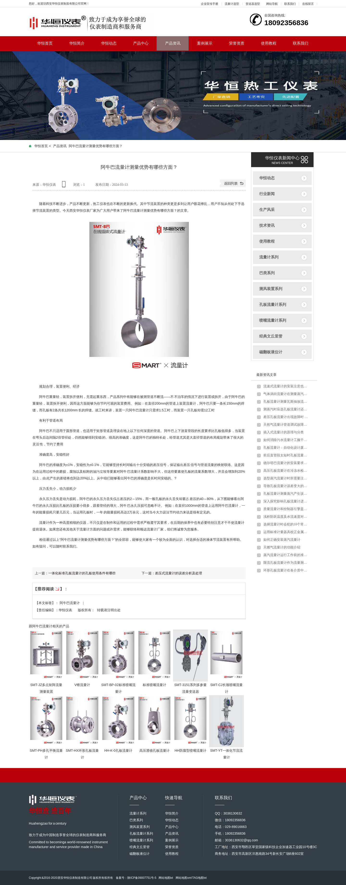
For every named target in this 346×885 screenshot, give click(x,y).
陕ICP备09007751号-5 (141, 877)
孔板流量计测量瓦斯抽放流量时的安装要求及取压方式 (286, 401)
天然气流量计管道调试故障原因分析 (286, 424)
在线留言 (308, 4)
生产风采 (267, 210)
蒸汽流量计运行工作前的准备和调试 (286, 555)
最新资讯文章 (266, 375)
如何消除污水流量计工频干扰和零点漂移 (286, 440)
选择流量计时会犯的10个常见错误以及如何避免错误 (286, 524)
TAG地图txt (199, 877)
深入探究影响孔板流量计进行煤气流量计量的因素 (286, 501)
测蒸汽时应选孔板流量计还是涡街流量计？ (286, 409)
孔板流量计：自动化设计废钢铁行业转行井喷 (286, 447)
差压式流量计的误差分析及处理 (178, 573)
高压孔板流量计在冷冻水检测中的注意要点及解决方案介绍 (286, 470)
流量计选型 (232, 4)
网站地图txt (166, 877)
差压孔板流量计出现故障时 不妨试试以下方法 (286, 417)
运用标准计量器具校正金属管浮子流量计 (286, 532)
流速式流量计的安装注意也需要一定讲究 (286, 386)
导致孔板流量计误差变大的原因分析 (286, 486)
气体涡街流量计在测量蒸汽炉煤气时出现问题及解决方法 (286, 394)
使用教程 (273, 43)
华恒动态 (113, 43)
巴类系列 (267, 273)
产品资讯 (172, 43)
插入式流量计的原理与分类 (283, 432)
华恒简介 (81, 43)
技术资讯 (267, 225)
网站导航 (272, 4)
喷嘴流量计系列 (272, 320)
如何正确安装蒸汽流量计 (281, 539)
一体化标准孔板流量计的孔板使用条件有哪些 (82, 573)
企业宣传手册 (209, 4)
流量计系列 (268, 257)
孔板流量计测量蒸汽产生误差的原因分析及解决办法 (286, 493)
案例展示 (209, 43)
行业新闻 (267, 194)
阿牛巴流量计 (70, 603)
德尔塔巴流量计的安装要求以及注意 (286, 463)
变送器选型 (253, 4)
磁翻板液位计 (270, 352)
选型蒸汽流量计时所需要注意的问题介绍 (286, 478)
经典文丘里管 (270, 336)
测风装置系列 (270, 289)
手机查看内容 (65, 185)
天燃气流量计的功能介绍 (281, 547)
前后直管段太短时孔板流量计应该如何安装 (286, 455)
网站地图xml (184, 877)
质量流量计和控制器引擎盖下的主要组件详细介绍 (286, 509)
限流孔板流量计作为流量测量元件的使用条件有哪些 (286, 563)
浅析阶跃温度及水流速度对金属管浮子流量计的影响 (286, 516)
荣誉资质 (241, 43)
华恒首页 (49, 43)
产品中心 (145, 43)
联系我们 (290, 4)
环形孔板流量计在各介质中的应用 (286, 570)
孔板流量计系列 (272, 305)
